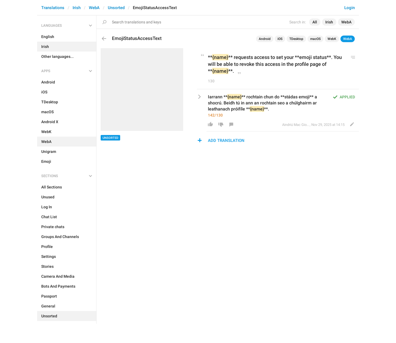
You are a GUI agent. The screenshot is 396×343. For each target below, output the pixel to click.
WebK (332, 39)
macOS (315, 39)
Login (349, 7)
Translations (52, 7)
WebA (94, 7)
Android (265, 39)
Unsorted (116, 7)
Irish (77, 7)
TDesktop (296, 39)
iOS (279, 39)
